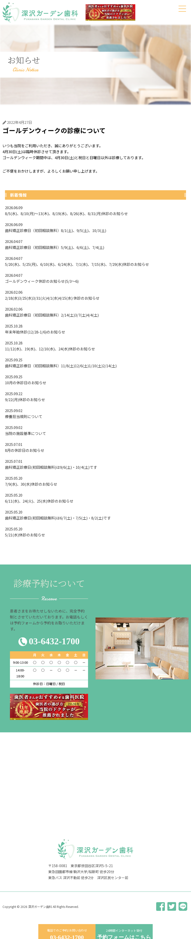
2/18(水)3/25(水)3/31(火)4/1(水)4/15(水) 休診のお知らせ (95, 295)
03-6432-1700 (54, 641)
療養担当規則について (95, 413)
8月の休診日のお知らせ (95, 447)
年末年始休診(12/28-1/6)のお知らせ (95, 328)
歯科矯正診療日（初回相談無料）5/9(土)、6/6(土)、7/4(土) (95, 244)
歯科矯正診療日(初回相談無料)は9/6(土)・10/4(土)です (95, 464)
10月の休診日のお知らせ (95, 379)
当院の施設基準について (95, 430)
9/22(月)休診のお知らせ (95, 396)
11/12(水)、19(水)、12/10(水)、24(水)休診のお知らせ (95, 345)
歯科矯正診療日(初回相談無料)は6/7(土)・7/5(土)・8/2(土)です (95, 514)
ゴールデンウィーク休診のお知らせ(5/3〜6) (95, 278)
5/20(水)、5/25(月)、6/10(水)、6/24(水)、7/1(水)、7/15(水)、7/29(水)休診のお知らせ (95, 261)
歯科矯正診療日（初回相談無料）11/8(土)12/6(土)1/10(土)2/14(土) (95, 362)
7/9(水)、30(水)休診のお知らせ (95, 481)
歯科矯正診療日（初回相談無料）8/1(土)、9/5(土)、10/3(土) (95, 227)
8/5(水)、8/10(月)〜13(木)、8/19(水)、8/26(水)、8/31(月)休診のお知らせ (95, 210)
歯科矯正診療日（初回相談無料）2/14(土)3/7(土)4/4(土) (95, 312)
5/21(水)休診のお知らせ (95, 531)
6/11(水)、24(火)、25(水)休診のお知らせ (95, 498)
